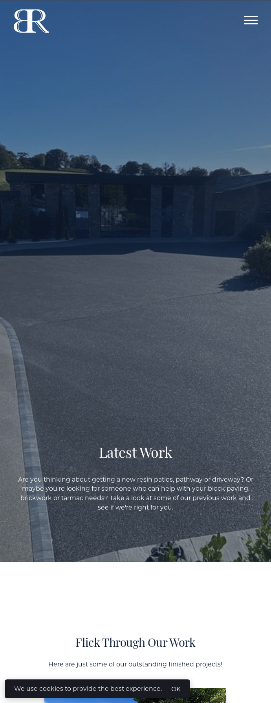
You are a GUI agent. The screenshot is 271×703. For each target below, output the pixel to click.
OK (176, 689)
